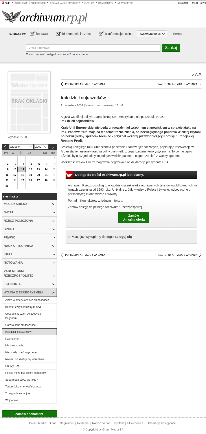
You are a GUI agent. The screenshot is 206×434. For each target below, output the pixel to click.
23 (7, 180)
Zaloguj (183, 3)
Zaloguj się (102, 237)
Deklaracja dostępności (161, 423)
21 (46, 175)
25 (22, 180)
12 (30, 169)
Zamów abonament (29, 414)
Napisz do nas (101, 423)
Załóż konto (199, 3)
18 (22, 175)
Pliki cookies (135, 423)
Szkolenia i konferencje (30, 3)
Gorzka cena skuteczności (20, 325)
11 (22, 169)
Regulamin (67, 423)
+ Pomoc (176, 34)
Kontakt (119, 423)
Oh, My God (12, 366)
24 (14, 180)
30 (7, 186)
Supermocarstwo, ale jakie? (21, 379)
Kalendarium (12, 338)
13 (38, 169)
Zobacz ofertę (80, 54)
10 (14, 169)
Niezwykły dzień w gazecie (21, 352)
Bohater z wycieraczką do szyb (23, 306)
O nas (52, 423)
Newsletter (125, 3)
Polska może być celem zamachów (25, 372)
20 (38, 175)
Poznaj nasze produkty (65, 3)
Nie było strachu (14, 345)
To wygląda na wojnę (17, 393)
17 (14, 175)
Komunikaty (105, 3)
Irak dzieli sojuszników (18, 331)
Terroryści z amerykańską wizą (23, 386)
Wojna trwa (11, 400)
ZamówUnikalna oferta (133, 217)
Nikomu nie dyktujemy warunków (24, 359)
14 (46, 169)
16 (7, 175)
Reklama (82, 423)
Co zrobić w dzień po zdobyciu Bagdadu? (23, 316)
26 (30, 180)
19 (30, 175)
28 (46, 180)
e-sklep (89, 3)
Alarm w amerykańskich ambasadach (27, 300)
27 (38, 180)
